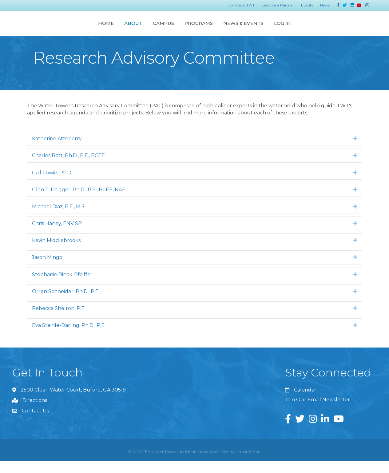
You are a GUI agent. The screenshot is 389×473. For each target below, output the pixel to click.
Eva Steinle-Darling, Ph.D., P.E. (68, 337)
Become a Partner (278, 5)
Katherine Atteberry (57, 150)
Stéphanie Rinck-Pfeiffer (62, 286)
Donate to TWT (241, 5)
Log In (342, 29)
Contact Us (35, 423)
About (73, 29)
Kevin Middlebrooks (56, 252)
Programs (259, 29)
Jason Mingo (47, 269)
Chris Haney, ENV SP (57, 235)
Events (307, 5)
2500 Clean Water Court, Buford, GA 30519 (73, 402)
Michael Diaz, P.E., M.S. (58, 218)
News (325, 5)
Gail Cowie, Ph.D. (52, 185)
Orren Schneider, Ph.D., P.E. (66, 303)
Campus (103, 29)
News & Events (304, 29)
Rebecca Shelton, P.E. (58, 320)
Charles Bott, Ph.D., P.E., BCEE (68, 167)
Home (46, 29)
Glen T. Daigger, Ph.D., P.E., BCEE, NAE (78, 202)
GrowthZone (248, 463)
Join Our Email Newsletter (317, 412)
